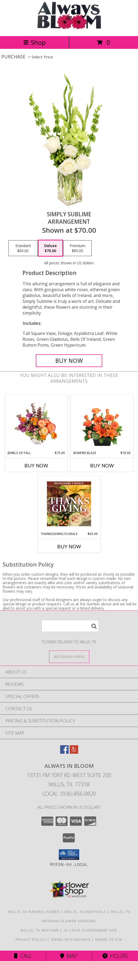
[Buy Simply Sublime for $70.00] (69, 360)
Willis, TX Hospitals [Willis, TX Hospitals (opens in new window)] (85, 911)
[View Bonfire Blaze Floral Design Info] (102, 423)
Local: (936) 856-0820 (69, 793)
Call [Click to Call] (23, 955)
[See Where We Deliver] (69, 656)
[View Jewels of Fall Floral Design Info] (36, 423)
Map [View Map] (69, 955)
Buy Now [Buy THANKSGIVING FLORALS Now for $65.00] (69, 546)
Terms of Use (109, 939)
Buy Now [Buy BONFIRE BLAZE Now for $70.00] (102, 465)
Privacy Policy (31, 939)
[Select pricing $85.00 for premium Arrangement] (77, 248)
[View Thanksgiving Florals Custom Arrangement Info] (69, 504)
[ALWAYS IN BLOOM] (69, 28)
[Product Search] (70, 626)
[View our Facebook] (64, 752)
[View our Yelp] (74, 752)
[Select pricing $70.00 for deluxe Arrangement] (50, 248)
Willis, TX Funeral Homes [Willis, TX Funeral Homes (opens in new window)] (34, 911)
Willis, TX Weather (40, 930)
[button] (69, 854)
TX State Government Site (90, 930)
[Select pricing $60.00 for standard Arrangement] (23, 248)
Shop (34, 42)
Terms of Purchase (71, 939)
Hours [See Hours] (115, 955)
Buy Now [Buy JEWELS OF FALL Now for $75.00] (36, 465)
